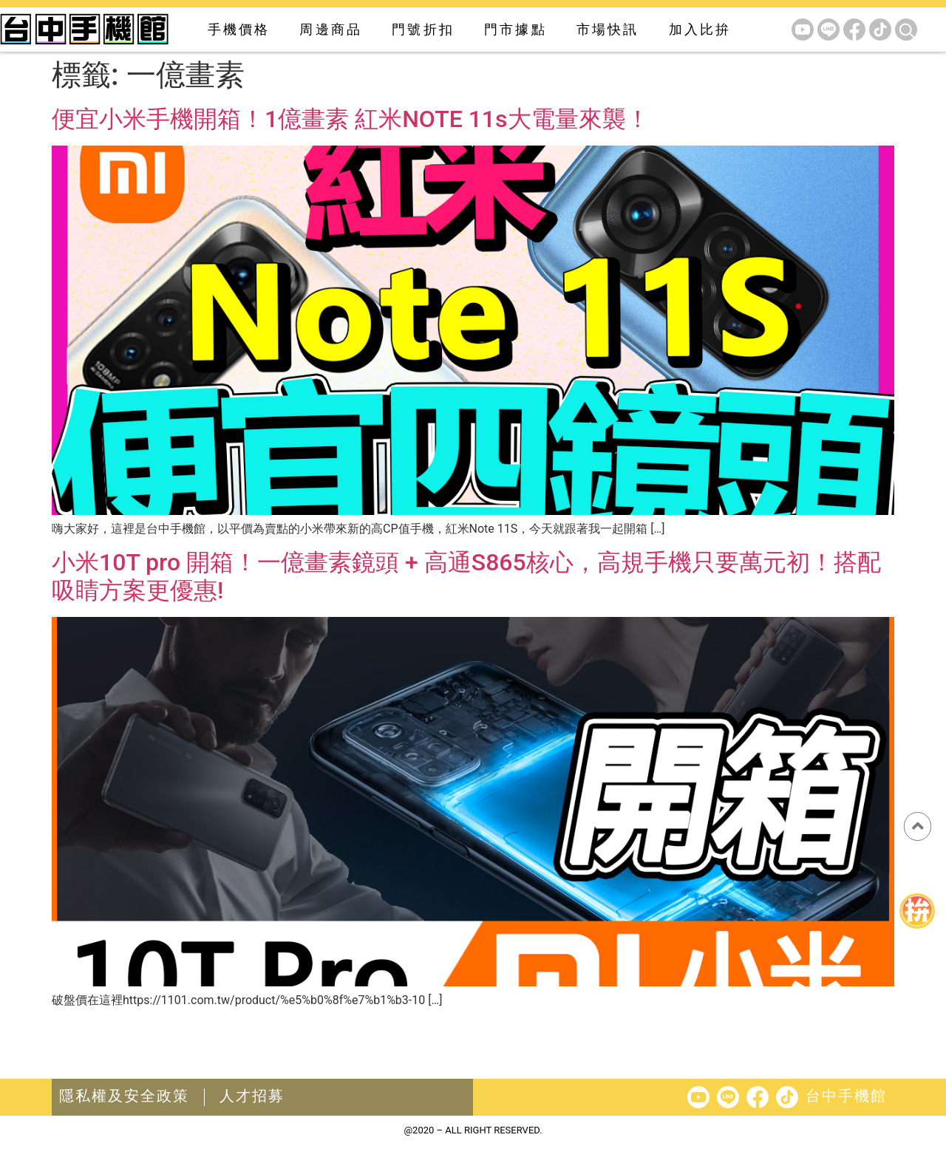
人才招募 (252, 1096)
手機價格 (239, 29)
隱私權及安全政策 (124, 1096)
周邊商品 (330, 29)
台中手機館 (846, 1096)
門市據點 (515, 29)
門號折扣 (423, 29)
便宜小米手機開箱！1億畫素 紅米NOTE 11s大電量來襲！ (351, 119)
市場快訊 (607, 29)
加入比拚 (700, 29)
